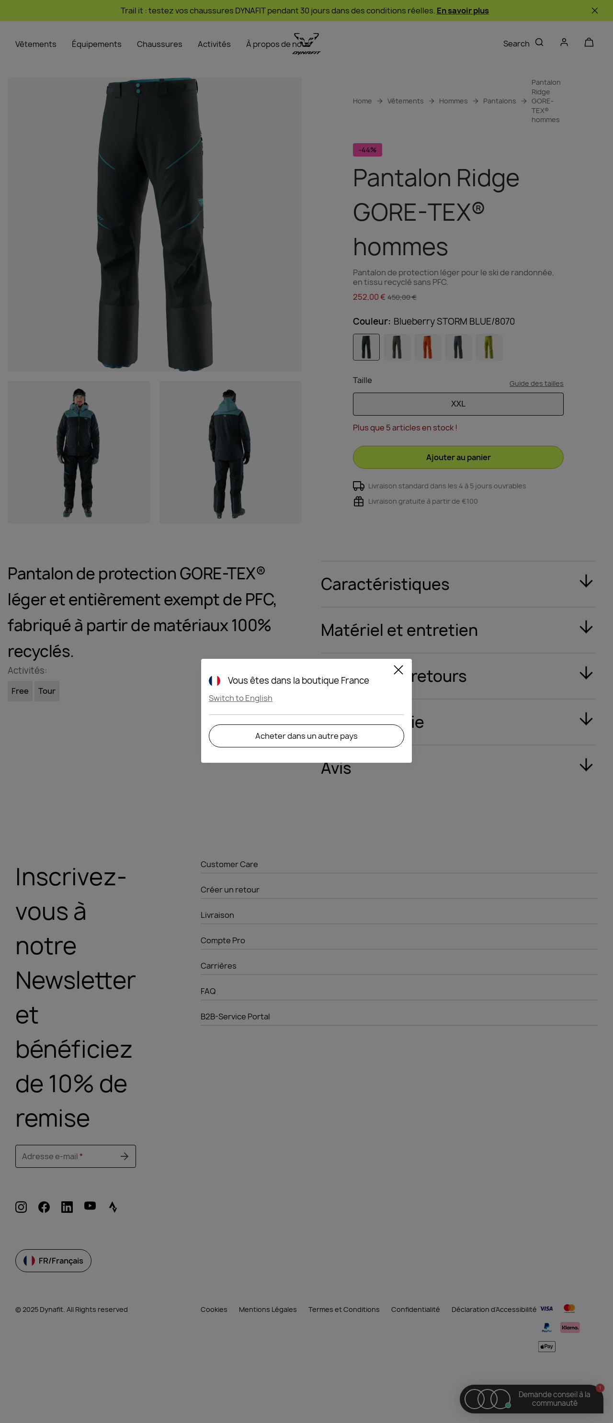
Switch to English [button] (240, 698)
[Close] (398, 671)
